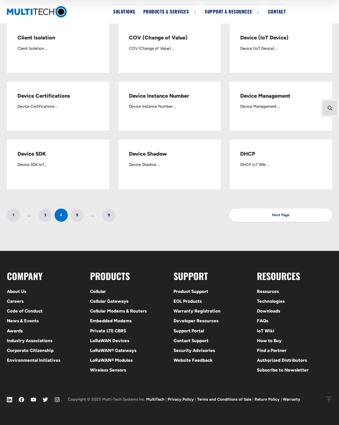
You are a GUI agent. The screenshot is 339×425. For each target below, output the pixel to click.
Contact (277, 11)
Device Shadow (148, 154)
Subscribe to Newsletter (283, 370)
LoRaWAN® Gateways (113, 350)
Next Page (280, 215)
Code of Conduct (25, 311)
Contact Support (190, 340)
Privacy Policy (181, 399)
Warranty (291, 399)
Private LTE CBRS (108, 330)
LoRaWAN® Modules (111, 360)
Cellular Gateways (109, 301)
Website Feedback (193, 360)
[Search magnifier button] (330, 108)
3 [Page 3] (45, 215)
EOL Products (187, 301)
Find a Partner (272, 350)
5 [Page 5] (77, 215)
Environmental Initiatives (33, 360)
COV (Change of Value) (158, 37)
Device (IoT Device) (264, 37)
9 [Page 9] (109, 215)
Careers (15, 301)
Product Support (190, 291)
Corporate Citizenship (30, 350)
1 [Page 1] (13, 215)
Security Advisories (194, 350)
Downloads (268, 311)
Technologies (271, 301)
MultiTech (155, 399)
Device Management (265, 96)
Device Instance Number (159, 96)
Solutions (124, 11)
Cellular (98, 291)
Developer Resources (195, 320)
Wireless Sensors (108, 370)
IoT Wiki (265, 330)
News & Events (23, 320)
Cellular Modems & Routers (118, 311)
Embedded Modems (111, 320)
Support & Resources (228, 11)
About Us (16, 291)
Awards (15, 330)
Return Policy (267, 399)
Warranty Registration (197, 311)
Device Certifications (43, 96)
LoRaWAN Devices (109, 340)
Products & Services (166, 11)
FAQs (262, 320)
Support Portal (188, 330)
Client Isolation (36, 37)
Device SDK (31, 154)
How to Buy (269, 340)
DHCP (247, 154)
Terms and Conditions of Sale (224, 399)
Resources (268, 291)
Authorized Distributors (282, 360)
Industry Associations (29, 340)
